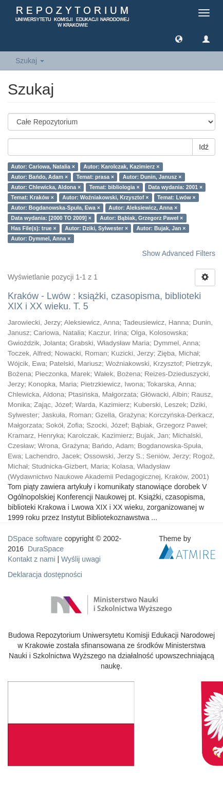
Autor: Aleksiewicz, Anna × (142, 208)
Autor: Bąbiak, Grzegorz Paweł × (141, 218)
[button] (179, 38)
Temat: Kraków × (32, 197)
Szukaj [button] (29, 61)
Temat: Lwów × (176, 197)
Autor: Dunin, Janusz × (152, 177)
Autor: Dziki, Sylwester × (96, 228)
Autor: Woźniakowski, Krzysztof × (105, 197)
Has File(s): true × (33, 228)
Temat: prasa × (96, 177)
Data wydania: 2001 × (175, 187)
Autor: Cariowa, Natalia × (43, 166)
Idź (204, 147)
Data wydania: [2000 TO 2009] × (51, 218)
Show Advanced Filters (178, 253)
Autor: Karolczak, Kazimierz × (121, 166)
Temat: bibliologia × (114, 187)
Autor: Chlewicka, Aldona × (46, 187)
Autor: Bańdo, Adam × (39, 177)
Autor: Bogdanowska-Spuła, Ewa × (55, 208)
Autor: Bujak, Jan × (161, 228)
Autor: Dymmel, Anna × (40, 238)
